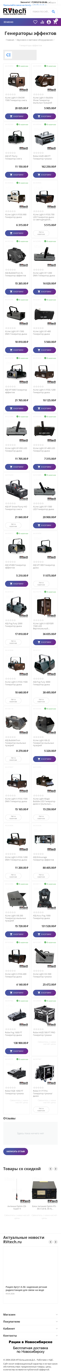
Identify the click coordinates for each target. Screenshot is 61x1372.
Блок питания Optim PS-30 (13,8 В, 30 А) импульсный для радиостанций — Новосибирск (44, 1207)
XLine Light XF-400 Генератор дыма (42, 332)
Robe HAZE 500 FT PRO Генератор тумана (44, 1033)
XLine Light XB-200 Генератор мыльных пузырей (15, 918)
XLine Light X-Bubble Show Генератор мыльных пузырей (43, 100)
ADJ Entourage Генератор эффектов (43, 858)
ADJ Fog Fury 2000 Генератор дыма (13, 624)
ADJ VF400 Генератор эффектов (15, 566)
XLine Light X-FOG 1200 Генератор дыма (44, 391)
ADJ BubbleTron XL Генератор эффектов (15, 274)
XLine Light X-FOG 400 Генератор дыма (15, 975)
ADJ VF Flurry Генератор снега (13, 157)
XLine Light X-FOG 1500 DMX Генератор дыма (16, 800)
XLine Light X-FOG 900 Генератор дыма (15, 215)
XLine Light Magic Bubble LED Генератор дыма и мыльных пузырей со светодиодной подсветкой (44, 801)
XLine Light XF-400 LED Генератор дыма (44, 449)
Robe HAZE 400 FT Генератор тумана (42, 157)
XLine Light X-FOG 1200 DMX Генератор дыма (16, 858)
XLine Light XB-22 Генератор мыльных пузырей (43, 743)
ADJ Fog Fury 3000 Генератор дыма (41, 683)
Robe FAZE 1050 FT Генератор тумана (14, 1092)
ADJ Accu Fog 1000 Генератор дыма (41, 916)
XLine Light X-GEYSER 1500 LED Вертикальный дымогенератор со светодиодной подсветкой (43, 626)
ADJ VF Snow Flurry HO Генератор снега (16, 507)
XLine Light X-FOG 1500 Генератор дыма (16, 683)
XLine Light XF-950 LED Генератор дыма (16, 449)
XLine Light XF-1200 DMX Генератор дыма (44, 274)
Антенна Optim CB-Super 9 (16, 1207)
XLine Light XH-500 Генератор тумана (42, 975)
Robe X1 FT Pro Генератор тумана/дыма (42, 1093)
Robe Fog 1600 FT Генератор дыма (13, 1033)
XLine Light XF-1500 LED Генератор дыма (43, 507)
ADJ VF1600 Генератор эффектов (16, 391)
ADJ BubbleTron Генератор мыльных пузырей (15, 743)
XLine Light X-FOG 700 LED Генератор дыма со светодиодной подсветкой (43, 217)
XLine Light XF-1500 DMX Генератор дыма (16, 332)
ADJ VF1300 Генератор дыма (44, 566)
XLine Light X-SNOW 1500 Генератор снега (16, 99)
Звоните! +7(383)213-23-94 (33, 2)
